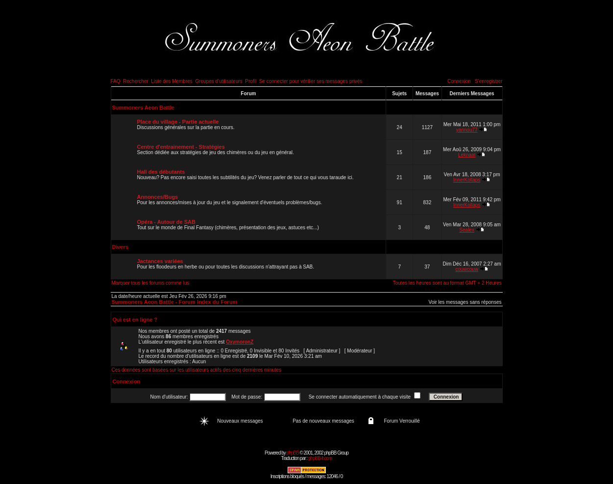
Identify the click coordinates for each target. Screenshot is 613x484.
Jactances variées (160, 261)
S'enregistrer (488, 81)
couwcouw (466, 269)
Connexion (459, 81)
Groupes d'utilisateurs (218, 81)
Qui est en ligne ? (135, 320)
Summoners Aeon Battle (143, 107)
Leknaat (467, 155)
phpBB (293, 453)
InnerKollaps (467, 180)
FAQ (116, 81)
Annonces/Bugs (157, 197)
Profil (250, 81)
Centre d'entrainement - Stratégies (181, 147)
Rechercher (135, 81)
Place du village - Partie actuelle (178, 122)
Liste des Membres (171, 81)
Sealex (466, 230)
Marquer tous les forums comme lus (151, 283)
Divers (120, 247)
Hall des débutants (161, 172)
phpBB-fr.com (320, 458)
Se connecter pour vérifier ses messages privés (311, 81)
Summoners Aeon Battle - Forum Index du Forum (175, 302)
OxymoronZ (239, 342)
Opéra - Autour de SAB (166, 222)
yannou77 (467, 130)
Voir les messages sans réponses (465, 302)
